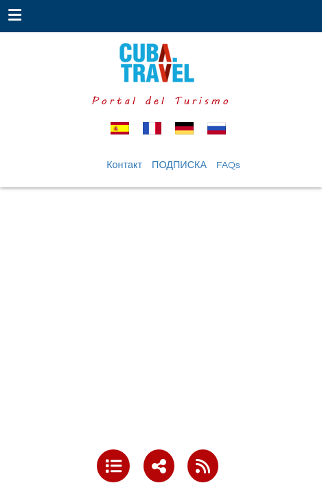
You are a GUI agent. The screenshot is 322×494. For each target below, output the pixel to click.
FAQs (228, 165)
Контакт (124, 165)
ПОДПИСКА (179, 165)
